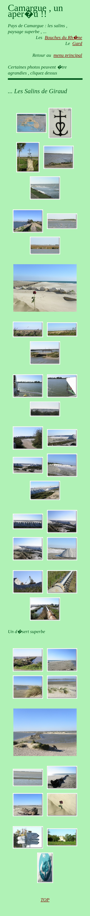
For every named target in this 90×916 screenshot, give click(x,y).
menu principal (67, 55)
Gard (77, 43)
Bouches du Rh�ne (63, 37)
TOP (45, 899)
